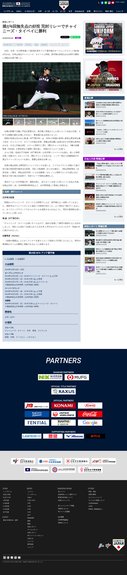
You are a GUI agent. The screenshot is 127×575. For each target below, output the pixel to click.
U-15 (29, 509)
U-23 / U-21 (7, 497)
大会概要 (10, 259)
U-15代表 (6, 506)
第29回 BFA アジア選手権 (13, 45)
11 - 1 (35, 291)
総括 (28, 521)
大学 (28, 503)
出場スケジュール (64, 500)
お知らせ (30, 538)
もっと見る (118, 149)
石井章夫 (28, 45)
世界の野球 (92, 494)
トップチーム (7, 491)
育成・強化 (92, 491)
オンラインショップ (95, 497)
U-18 (29, 506)
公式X (90, 506)
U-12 (29, 512)
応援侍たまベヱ (63, 508)
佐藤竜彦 (44, 45)
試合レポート (31, 527)
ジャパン (30, 491)
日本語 (117, 2)
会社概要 (61, 517)
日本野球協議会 (63, 520)
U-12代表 (6, 509)
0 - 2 (51, 276)
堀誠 (36, 45)
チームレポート (32, 529)
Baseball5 (30, 518)
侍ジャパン (61, 491)
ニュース (30, 541)
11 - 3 (35, 294)
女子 (28, 515)
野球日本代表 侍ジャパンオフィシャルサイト (17, 4)
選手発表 (30, 544)
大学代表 (6, 500)
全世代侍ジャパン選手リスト (67, 494)
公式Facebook (93, 503)
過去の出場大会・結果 (10, 520)
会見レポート (31, 532)
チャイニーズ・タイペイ (59, 45)
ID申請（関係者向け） (96, 509)
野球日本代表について (65, 497)
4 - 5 (35, 303)
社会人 (29, 497)
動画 (28, 524)
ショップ (30, 547)
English (123, 2)
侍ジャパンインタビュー (35, 535)
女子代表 (6, 512)
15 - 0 (35, 279)
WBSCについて (63, 523)
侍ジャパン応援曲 (64, 511)
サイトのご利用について (97, 500)
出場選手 (21, 259)
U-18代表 (6, 503)
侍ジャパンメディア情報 (66, 506)
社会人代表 (6, 494)
